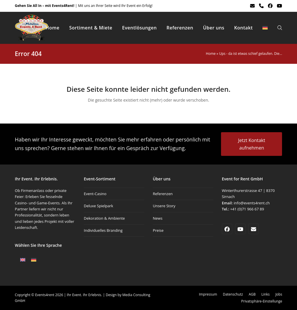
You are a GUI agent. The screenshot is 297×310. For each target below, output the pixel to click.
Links (265, 294)
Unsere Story (164, 205)
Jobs (278, 294)
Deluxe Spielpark (98, 205)
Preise (158, 230)
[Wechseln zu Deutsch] (33, 259)
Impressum (208, 294)
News (157, 218)
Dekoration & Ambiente (104, 218)
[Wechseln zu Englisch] (22, 259)
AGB (252, 294)
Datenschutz (233, 294)
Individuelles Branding (103, 230)
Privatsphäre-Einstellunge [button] (261, 301)
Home (211, 53)
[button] (280, 28)
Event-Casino (95, 193)
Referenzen (163, 193)
